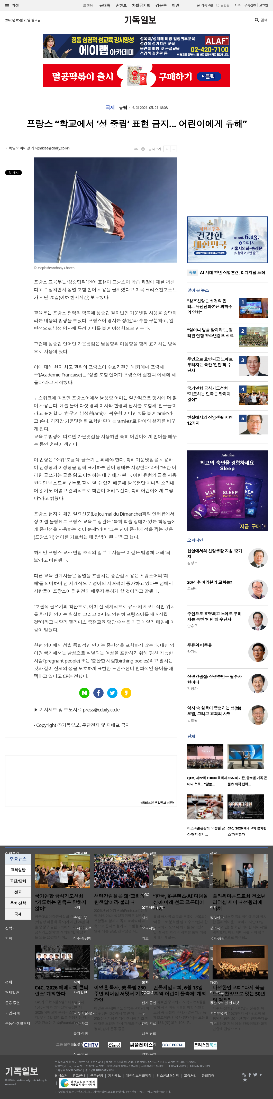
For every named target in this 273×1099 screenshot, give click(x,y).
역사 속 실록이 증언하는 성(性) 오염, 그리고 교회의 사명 (214, 711)
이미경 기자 (29, 148)
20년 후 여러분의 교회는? (209, 582)
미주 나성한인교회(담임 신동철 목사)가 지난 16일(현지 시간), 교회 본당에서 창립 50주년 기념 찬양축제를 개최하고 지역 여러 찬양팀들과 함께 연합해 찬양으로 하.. (240, 1018)
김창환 (192, 688)
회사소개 (61, 1075)
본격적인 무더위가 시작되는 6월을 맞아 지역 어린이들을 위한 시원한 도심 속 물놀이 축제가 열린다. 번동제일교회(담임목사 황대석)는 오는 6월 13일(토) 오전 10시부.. (180, 1012)
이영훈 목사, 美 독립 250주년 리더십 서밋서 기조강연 (120, 993)
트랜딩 (88, 5)
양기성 (192, 651)
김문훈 (161, 5)
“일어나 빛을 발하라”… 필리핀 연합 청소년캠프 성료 (210, 333)
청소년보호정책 (167, 1075)
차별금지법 (141, 5)
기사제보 (114, 1075)
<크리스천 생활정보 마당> (157, 803)
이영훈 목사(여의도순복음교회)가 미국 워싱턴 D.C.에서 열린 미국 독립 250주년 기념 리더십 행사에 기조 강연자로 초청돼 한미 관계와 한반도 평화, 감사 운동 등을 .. (121, 1018)
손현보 (120, 5)
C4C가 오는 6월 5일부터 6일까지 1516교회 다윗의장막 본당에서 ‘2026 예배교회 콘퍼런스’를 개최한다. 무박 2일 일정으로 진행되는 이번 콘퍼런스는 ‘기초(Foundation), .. (62, 1012)
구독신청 (250, 5)
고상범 (192, 588)
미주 (237, 5)
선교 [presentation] (18, 892)
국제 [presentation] (18, 914)
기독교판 (207, 5)
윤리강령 (208, 1075)
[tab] (18, 870)
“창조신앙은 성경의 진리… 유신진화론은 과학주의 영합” (209, 306)
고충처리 (190, 1075)
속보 (192, 272)
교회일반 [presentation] (18, 870)
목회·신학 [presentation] (18, 903)
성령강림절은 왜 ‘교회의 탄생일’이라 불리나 (119, 899)
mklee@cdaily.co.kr (53, 148)
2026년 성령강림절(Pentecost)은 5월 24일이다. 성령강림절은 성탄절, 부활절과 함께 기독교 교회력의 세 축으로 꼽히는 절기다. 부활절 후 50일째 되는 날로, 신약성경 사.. (121, 921)
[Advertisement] (227, 178)
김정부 (192, 562)
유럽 (123, 107)
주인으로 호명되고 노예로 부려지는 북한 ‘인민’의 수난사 (210, 364)
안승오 (192, 625)
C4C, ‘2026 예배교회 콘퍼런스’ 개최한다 (61, 990)
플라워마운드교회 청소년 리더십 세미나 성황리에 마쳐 (239, 902)
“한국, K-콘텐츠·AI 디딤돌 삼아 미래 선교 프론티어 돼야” (180, 902)
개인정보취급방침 (139, 1075)
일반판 (225, 5)
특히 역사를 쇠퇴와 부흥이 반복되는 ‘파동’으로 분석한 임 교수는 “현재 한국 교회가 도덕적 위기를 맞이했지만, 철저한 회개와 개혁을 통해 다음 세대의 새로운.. (180, 927)
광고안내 (78, 1075)
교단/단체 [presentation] (18, 881)
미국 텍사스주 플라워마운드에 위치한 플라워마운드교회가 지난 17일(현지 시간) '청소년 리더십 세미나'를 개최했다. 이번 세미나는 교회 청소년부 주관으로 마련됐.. (240, 927)
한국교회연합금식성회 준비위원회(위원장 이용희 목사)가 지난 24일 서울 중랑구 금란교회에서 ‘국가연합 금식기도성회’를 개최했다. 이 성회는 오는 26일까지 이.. (62, 927)
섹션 (12, 5)
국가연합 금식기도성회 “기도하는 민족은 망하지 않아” (209, 393)
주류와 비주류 (199, 645)
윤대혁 (104, 5)
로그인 (263, 5)
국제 (110, 107)
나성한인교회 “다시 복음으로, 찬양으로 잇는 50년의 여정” (239, 993)
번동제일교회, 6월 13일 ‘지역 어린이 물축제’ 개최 (179, 990)
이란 (175, 5)
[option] (207, 766)
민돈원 (192, 720)
